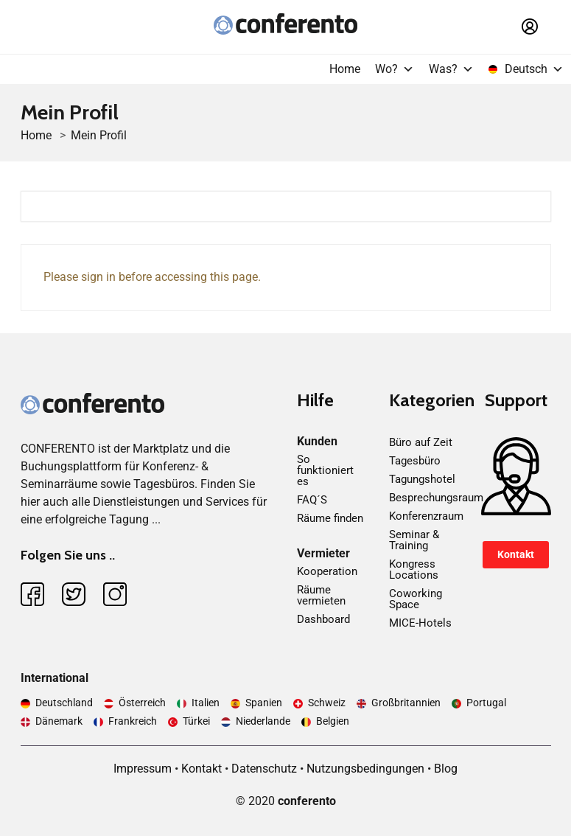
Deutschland (64, 702)
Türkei (196, 721)
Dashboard (323, 619)
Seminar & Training (414, 540)
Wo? (394, 69)
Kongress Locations (413, 569)
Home (344, 69)
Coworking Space (415, 599)
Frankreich (132, 721)
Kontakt (515, 554)
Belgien (332, 721)
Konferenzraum (426, 516)
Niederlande (263, 721)
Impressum (142, 769)
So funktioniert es (325, 470)
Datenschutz (264, 769)
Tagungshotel (422, 479)
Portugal (486, 702)
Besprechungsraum (436, 497)
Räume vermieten (321, 595)
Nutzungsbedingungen (365, 769)
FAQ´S (312, 499)
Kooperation (327, 571)
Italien (206, 702)
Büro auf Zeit (420, 442)
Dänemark (59, 721)
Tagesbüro (415, 460)
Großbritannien (406, 702)
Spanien (263, 702)
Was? (451, 69)
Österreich (142, 702)
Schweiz (327, 702)
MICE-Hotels (420, 623)
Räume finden (330, 518)
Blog (446, 769)
